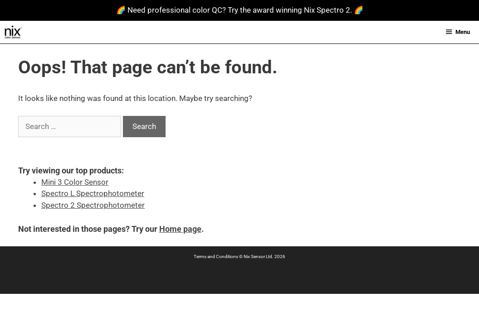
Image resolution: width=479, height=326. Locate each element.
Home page (180, 229)
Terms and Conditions (216, 256)
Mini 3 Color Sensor (74, 182)
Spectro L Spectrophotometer (92, 193)
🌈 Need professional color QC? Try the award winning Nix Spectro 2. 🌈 (239, 9)
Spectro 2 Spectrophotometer (93, 205)
